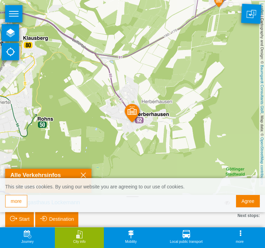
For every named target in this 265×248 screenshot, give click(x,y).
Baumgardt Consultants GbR (262, 89)
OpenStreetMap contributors (262, 161)
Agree (248, 201)
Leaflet (262, 9)
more (16, 201)
